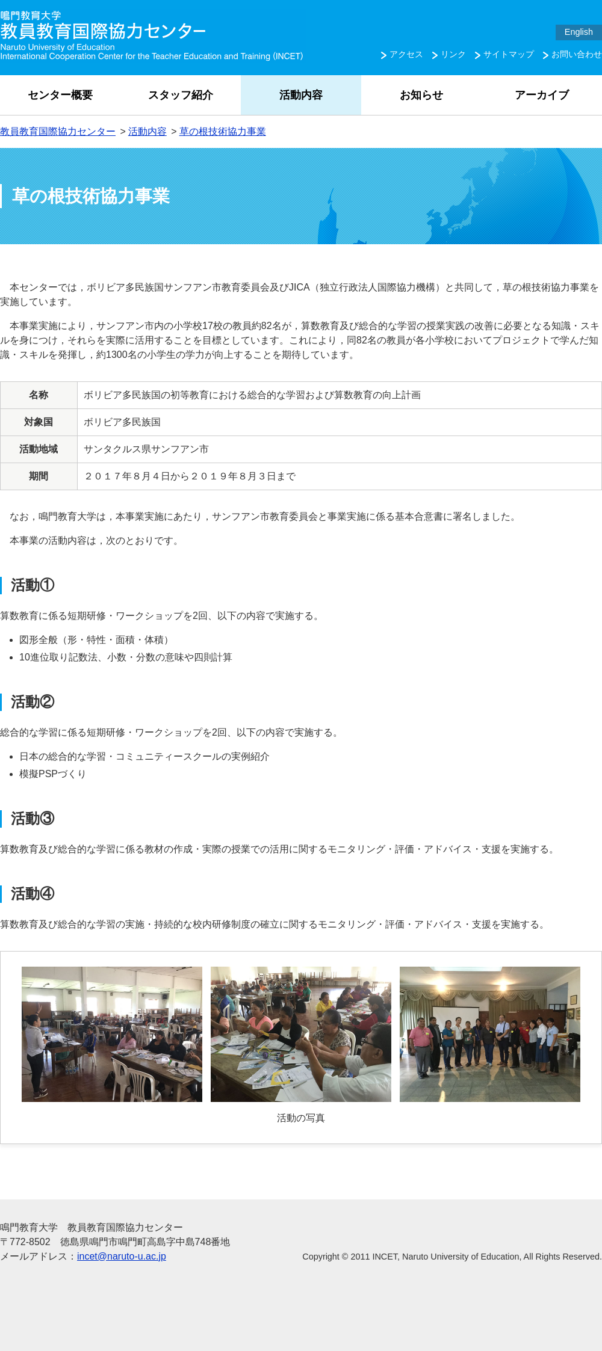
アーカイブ (542, 95)
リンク (453, 54)
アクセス (406, 54)
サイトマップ (508, 54)
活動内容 (301, 95)
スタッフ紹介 (180, 95)
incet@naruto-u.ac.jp (121, 1256)
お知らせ (421, 95)
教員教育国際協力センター (58, 131)
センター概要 (60, 95)
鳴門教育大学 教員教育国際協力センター (153, 36)
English (579, 32)
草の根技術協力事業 (222, 131)
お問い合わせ (576, 54)
